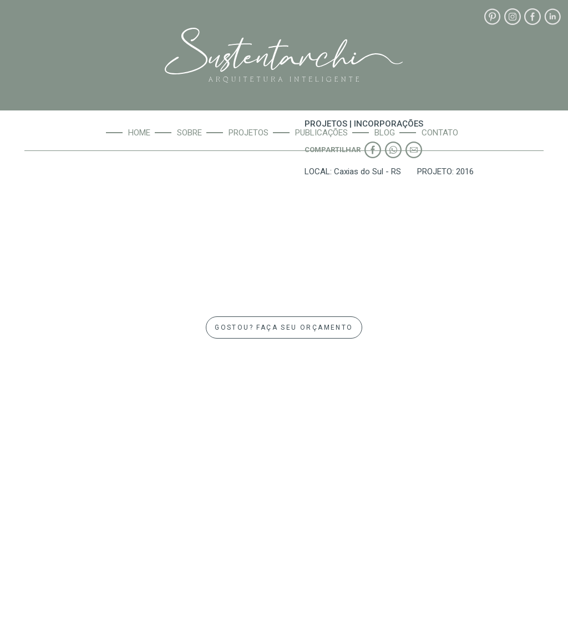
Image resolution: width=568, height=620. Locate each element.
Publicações (321, 133)
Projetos (248, 133)
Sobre (189, 133)
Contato (440, 133)
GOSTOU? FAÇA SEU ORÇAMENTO (284, 327)
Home (139, 133)
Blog (384, 133)
